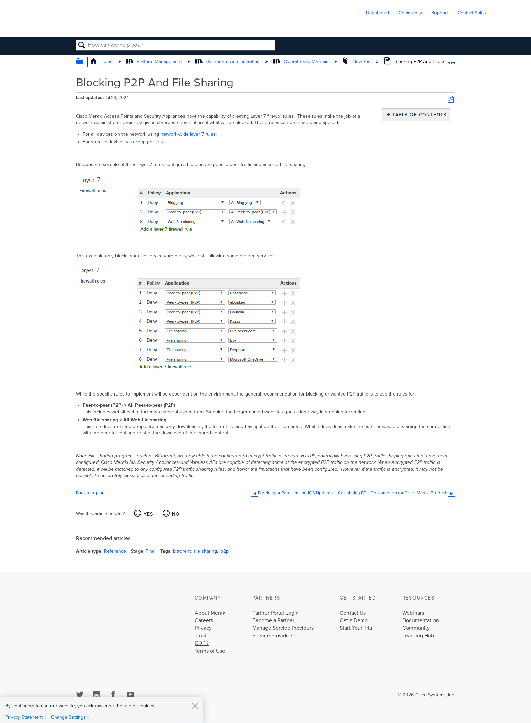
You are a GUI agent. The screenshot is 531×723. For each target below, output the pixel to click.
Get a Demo (354, 620)
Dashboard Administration (228, 61)
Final (150, 551)
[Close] (194, 705)
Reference (115, 551)
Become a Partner (273, 620)
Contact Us (353, 613)
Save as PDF (451, 99)
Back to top (87, 493)
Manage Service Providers (283, 628)
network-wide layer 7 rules (188, 134)
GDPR (202, 643)
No (176, 514)
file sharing (205, 551)
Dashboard (377, 13)
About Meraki (211, 613)
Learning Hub (418, 635)
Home (102, 61)
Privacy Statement (24, 717)
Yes (148, 514)
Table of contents (417, 115)
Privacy (203, 628)
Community (410, 13)
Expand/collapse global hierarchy (83, 62)
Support (439, 13)
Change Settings (68, 717)
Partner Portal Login (275, 613)
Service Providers (272, 635)
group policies (148, 142)
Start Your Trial (357, 628)
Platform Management (154, 61)
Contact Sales (472, 13)
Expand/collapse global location (451, 60)
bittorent (182, 551)
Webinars (413, 613)
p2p (224, 551)
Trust (200, 635)
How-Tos (357, 61)
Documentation (420, 620)
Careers (204, 620)
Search (82, 46)
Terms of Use (210, 651)
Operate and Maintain (301, 61)
